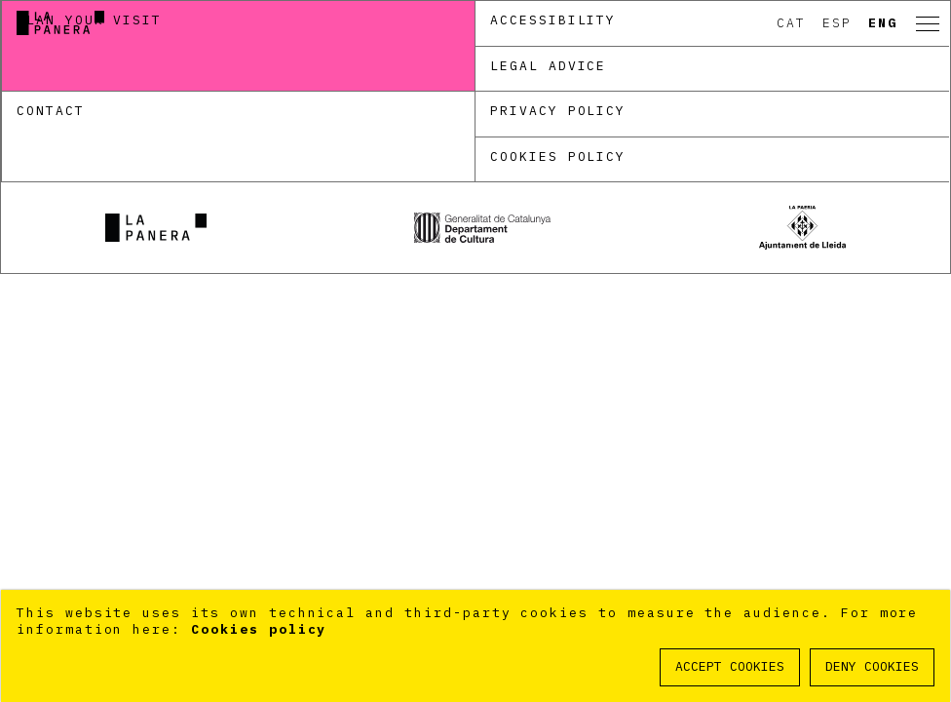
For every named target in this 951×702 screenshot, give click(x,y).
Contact (51, 110)
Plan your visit (89, 20)
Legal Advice (548, 66)
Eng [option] (882, 23)
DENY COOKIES (872, 666)
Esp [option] (837, 23)
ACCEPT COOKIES (729, 666)
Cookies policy (558, 156)
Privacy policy (558, 110)
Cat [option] (791, 23)
